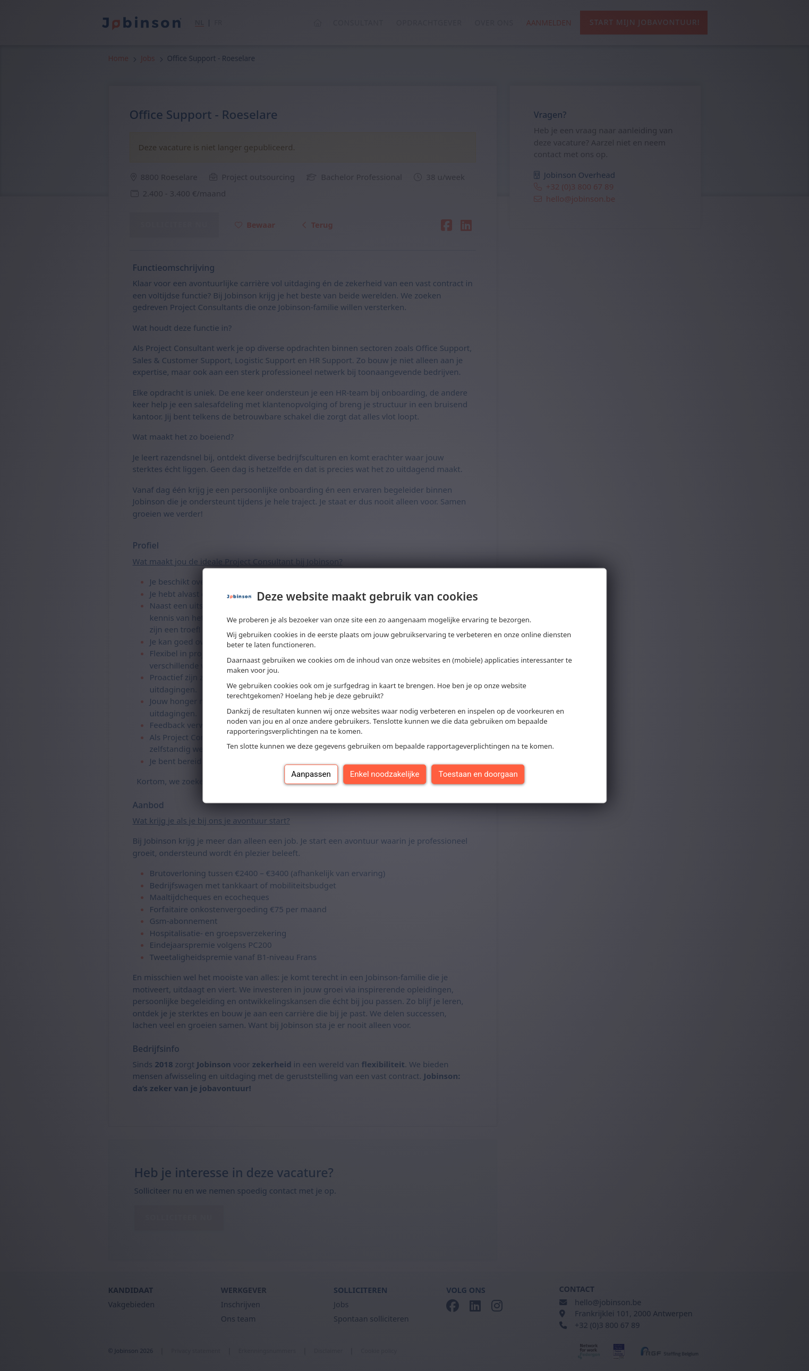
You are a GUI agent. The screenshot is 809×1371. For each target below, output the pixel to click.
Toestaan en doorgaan (478, 774)
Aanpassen (311, 774)
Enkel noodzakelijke (385, 774)
